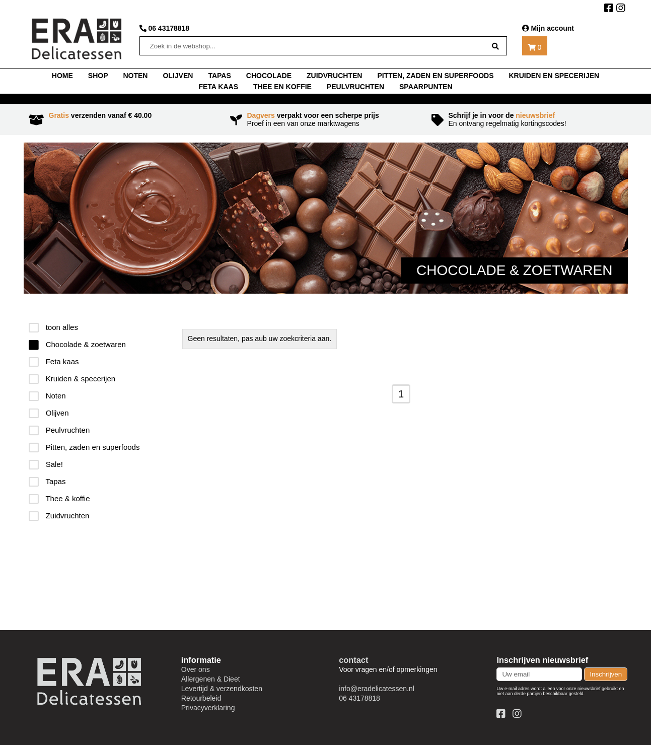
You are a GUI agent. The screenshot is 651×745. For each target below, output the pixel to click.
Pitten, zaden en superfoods (435, 76)
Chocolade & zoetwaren (77, 344)
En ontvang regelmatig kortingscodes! (527, 119)
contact (353, 659)
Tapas (47, 481)
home (62, 76)
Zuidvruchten (334, 76)
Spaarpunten (426, 87)
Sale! (46, 464)
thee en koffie (282, 87)
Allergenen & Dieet (210, 679)
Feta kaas (218, 87)
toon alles (53, 327)
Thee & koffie (59, 498)
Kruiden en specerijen (554, 76)
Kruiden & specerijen (72, 378)
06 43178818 (164, 28)
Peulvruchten (355, 87)
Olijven (178, 76)
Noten (47, 395)
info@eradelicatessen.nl (376, 689)
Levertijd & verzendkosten (221, 689)
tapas (219, 76)
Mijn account (548, 28)
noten (135, 76)
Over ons (195, 669)
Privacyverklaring (208, 708)
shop (98, 76)
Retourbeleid (201, 698)
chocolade (269, 76)
